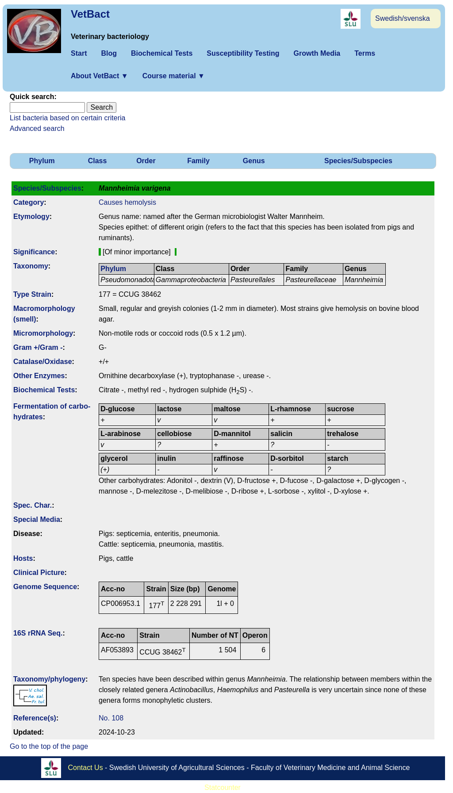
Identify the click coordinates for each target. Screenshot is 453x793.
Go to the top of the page (49, 746)
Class (97, 161)
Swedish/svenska (402, 18)
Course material (173, 76)
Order (146, 161)
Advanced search (37, 128)
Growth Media (316, 53)
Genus (254, 161)
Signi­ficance (34, 252)
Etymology (31, 216)
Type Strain (32, 294)
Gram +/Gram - (38, 347)
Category (28, 202)
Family (198, 161)
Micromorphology (43, 333)
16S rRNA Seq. (37, 633)
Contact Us (85, 767)
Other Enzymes (39, 375)
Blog (109, 53)
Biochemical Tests (161, 53)
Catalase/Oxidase (42, 361)
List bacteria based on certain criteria (67, 118)
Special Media (36, 519)
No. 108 (111, 718)
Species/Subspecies (358, 161)
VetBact (90, 14)
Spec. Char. (32, 505)
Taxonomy (30, 266)
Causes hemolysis (127, 202)
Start (79, 53)
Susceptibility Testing (243, 53)
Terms (364, 53)
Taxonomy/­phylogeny (49, 679)
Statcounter (222, 787)
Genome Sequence (45, 586)
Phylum (42, 161)
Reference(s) (34, 718)
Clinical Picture (39, 572)
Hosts (23, 558)
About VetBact (99, 76)
